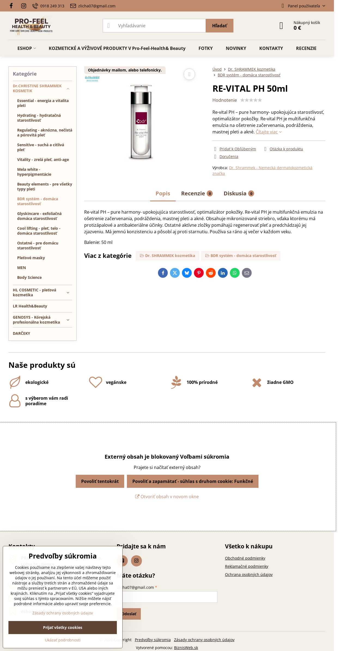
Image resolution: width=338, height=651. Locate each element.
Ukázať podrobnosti (63, 640)
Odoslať (128, 613)
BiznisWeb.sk (186, 647)
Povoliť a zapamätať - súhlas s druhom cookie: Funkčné (192, 481)
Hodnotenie (224, 100)
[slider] (251, 100)
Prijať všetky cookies (62, 627)
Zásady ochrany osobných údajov (204, 639)
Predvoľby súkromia (153, 639)
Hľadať (219, 26)
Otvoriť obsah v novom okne (167, 497)
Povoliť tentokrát (100, 481)
